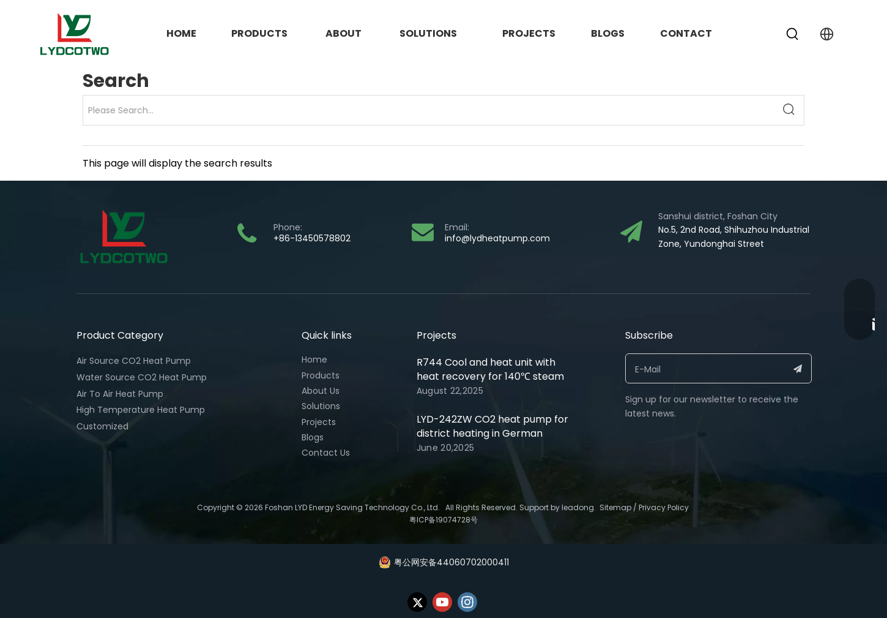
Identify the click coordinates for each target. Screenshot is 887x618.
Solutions (321, 406)
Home (314, 359)
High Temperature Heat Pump (140, 410)
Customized (102, 426)
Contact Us (326, 453)
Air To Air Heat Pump (119, 394)
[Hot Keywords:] (793, 34)
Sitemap (615, 507)
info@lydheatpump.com (497, 238)
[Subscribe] (798, 368)
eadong (578, 507)
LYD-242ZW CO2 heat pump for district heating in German (492, 426)
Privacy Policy (665, 507)
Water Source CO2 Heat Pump (141, 377)
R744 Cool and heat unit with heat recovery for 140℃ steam (490, 369)
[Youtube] (442, 602)
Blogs (313, 437)
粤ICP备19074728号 (443, 519)
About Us (321, 391)
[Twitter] (417, 602)
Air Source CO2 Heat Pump (133, 361)
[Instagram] (467, 602)
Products (321, 375)
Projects (319, 422)
